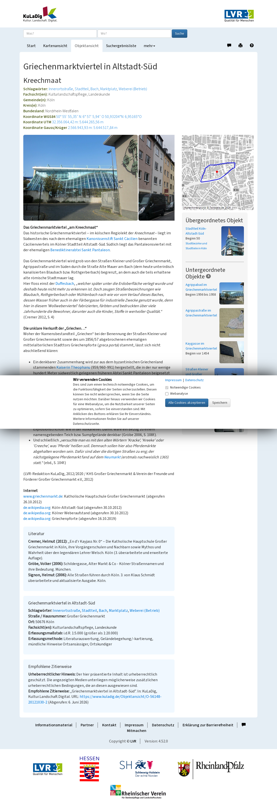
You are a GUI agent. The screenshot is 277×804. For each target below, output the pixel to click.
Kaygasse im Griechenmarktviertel (201, 346)
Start (31, 46)
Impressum (134, 725)
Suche (179, 33)
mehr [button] (149, 46)
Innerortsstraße (61, 89)
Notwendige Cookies (183, 387)
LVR (133, 741)
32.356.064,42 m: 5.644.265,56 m (77, 122)
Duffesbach (64, 283)
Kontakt (109, 725)
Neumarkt (112, 457)
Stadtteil (82, 89)
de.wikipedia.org (36, 507)
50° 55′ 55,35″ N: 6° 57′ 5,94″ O (80, 116)
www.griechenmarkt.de (43, 496)
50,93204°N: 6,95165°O (123, 116)
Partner (87, 725)
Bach (94, 89)
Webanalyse (176, 393)
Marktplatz (108, 89)
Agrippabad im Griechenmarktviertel (201, 287)
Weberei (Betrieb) (133, 89)
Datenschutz (163, 725)
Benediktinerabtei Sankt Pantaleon (80, 250)
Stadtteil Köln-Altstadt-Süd (196, 231)
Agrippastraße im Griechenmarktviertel (201, 313)
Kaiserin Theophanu (73, 367)
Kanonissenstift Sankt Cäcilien (112, 238)
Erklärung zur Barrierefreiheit (208, 725)
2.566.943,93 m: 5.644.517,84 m (92, 127)
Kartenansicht (55, 46)
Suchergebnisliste (121, 46)
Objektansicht (87, 46)
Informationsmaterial (53, 725)
